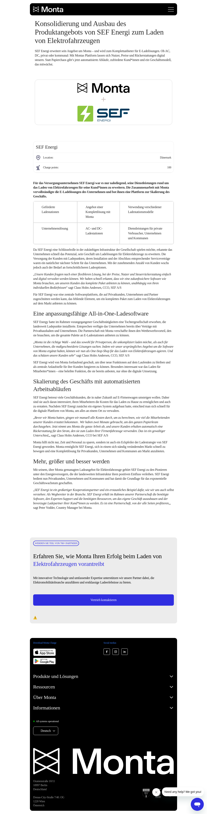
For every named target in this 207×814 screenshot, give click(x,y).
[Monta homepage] (48, 9)
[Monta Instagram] (115, 651)
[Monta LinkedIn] (124, 651)
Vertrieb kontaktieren (104, 600)
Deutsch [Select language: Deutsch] (46, 730)
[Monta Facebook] (107, 651)
